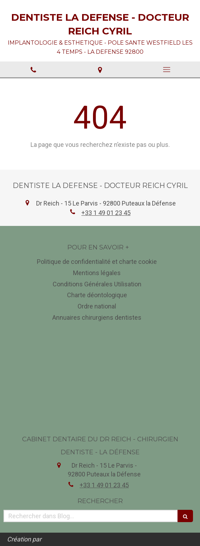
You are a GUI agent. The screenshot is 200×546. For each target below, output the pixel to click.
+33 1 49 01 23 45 (106, 212)
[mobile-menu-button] (166, 70)
